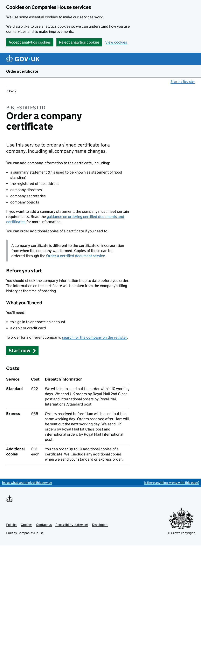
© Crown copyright (181, 533)
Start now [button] (22, 351)
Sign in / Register (183, 82)
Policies (11, 525)
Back (12, 91)
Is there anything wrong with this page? (171, 483)
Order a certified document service (75, 255)
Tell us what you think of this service (27, 483)
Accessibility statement (71, 525)
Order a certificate (22, 71)
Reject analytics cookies (79, 42)
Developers (100, 525)
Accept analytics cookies (30, 42)
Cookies (26, 525)
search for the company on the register (94, 337)
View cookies (116, 42)
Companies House (30, 533)
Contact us (44, 525)
